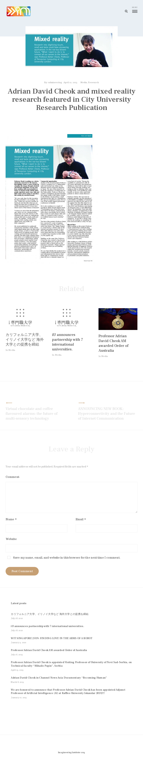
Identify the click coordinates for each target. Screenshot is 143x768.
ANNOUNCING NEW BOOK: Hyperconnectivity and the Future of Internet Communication (106, 414)
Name (11, 520)
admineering (55, 83)
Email (81, 520)
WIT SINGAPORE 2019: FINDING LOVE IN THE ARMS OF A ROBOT (51, 643)
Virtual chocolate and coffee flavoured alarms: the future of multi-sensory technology (32, 414)
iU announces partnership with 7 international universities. (67, 343)
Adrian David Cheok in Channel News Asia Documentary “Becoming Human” (59, 683)
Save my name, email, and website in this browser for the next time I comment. (66, 558)
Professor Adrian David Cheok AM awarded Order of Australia (113, 344)
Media (83, 83)
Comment (12, 478)
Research (93, 83)
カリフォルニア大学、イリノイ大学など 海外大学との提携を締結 (25, 341)
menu (134, 9)
